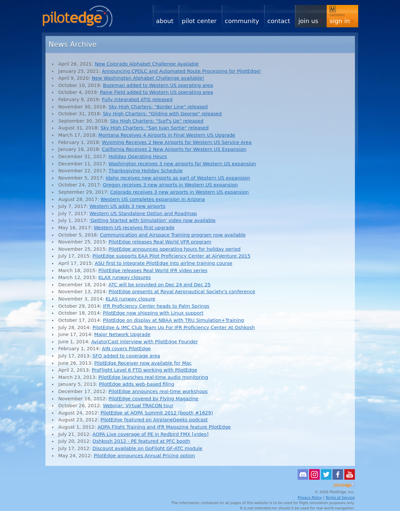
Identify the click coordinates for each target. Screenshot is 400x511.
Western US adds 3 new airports (128, 206)
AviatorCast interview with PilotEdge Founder (144, 341)
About (164, 20)
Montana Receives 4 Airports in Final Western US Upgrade (166, 135)
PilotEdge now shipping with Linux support (153, 313)
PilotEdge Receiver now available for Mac (143, 363)
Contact (278, 20)
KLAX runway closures (124, 277)
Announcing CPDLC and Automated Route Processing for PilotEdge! (181, 71)
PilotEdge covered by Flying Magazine (153, 398)
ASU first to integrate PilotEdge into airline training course (163, 263)
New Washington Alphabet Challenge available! (148, 78)
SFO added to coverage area (126, 355)
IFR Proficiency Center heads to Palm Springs (156, 306)
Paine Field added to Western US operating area (156, 92)
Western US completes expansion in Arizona (152, 199)
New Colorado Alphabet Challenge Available (147, 64)
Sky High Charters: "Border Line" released (158, 106)
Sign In (340, 20)
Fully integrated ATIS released (137, 99)
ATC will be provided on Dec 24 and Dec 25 (160, 284)
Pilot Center (199, 20)
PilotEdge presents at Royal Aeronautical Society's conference (182, 291)
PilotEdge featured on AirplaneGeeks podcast (154, 419)
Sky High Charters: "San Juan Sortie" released (154, 127)
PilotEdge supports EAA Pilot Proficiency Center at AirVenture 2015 (172, 256)
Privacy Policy (310, 498)
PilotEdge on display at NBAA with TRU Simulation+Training (173, 320)
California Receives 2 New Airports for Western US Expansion (174, 149)
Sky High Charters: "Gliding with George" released (162, 113)
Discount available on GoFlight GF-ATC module (147, 448)
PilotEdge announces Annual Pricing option (144, 455)
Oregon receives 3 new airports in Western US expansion (170, 184)
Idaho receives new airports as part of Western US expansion (178, 178)
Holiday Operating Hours (138, 156)
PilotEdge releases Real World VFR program (160, 241)
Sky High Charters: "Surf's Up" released (156, 121)
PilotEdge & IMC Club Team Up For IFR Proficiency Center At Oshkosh (174, 327)
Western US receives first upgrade (134, 227)
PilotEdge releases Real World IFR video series (152, 270)
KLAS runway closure (130, 298)
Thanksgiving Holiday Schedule (146, 170)
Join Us (308, 20)
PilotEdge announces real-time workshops (158, 391)
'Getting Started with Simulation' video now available (153, 220)
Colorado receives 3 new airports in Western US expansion (179, 192)
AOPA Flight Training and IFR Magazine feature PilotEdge (164, 427)
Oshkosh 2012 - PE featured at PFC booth (141, 441)
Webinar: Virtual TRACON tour (138, 405)
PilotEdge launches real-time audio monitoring (153, 377)
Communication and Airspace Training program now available (173, 235)
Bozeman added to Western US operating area (158, 85)
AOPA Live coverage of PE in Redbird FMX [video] (150, 434)
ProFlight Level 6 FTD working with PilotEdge (144, 370)
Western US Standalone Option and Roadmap (143, 213)
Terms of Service (340, 498)
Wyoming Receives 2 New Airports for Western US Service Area (177, 142)
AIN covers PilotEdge (126, 348)
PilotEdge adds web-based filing (136, 384)
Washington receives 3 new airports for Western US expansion (182, 163)
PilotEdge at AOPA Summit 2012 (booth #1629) (156, 412)
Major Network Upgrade (122, 334)
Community (242, 20)
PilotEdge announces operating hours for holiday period (175, 249)
